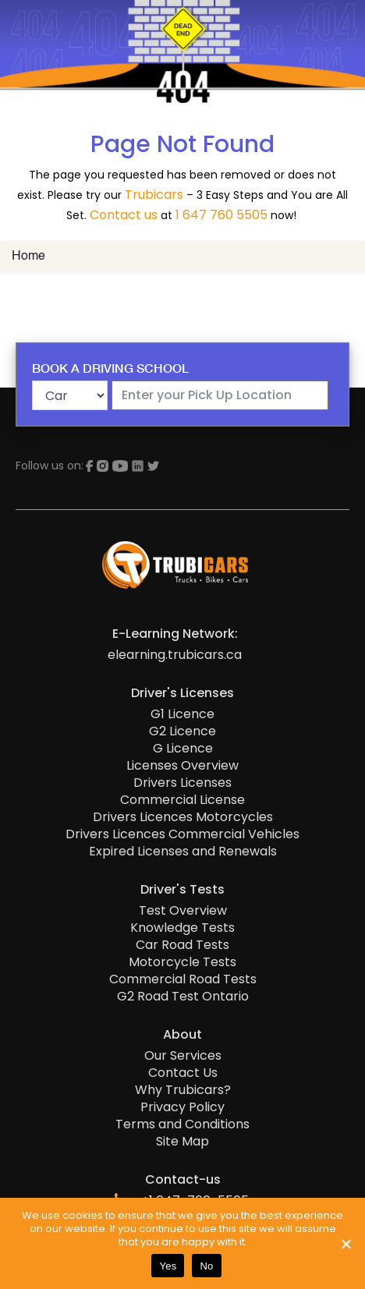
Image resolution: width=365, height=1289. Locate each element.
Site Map (182, 1141)
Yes (167, 1266)
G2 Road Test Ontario (183, 996)
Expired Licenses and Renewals (183, 851)
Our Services (182, 1055)
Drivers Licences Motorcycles (183, 817)
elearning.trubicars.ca (175, 655)
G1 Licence (182, 714)
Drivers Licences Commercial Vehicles (182, 834)
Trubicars (154, 195)
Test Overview (183, 910)
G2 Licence (182, 731)
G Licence (183, 748)
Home (28, 256)
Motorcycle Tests (182, 962)
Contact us (124, 215)
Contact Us (183, 1073)
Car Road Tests (182, 945)
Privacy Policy (182, 1107)
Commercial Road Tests (183, 979)
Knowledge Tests (182, 928)
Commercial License (182, 800)
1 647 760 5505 (221, 215)
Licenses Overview (182, 765)
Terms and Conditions (182, 1124)
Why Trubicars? (183, 1090)
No (206, 1266)
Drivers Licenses (182, 782)
